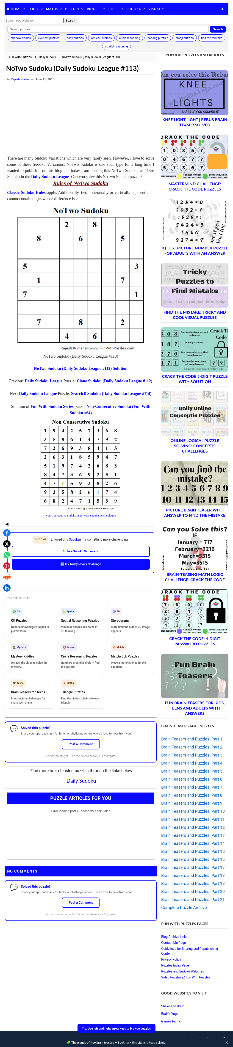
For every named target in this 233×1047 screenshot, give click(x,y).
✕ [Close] (226, 1043)
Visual (154, 9)
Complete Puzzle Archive (184, 907)
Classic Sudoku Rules (26, 192)
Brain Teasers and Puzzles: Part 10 (193, 811)
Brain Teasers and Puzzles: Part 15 (193, 851)
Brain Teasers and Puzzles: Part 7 (191, 787)
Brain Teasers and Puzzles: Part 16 (193, 859)
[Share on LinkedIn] (5, 554)
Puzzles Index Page (175, 965)
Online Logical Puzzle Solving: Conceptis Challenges (194, 445)
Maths (52, 9)
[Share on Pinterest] (5, 532)
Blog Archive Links (174, 937)
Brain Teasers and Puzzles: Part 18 (193, 875)
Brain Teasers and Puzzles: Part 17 (193, 867)
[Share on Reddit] (5, 543)
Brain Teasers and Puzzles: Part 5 (191, 771)
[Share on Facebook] (5, 499)
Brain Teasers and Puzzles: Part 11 (193, 819)
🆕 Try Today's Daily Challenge (80, 564)
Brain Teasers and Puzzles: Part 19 (193, 883)
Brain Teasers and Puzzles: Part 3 (191, 755)
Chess (113, 9)
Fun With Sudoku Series (52, 406)
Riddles (94, 9)
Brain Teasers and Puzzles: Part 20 (193, 891)
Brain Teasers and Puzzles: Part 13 (193, 835)
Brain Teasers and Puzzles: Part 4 (191, 763)
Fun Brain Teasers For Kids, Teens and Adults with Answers (195, 708)
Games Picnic (171, 1021)
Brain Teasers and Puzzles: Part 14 (193, 843)
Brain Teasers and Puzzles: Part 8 (191, 795)
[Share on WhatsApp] (5, 521)
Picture (72, 9)
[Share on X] (5, 510)
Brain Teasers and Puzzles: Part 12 (193, 827)
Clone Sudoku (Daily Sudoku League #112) (114, 381)
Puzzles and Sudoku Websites (182, 971)
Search (218, 29)
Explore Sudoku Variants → (80, 551)
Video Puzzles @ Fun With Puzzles (185, 977)
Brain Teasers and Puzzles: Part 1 (191, 739)
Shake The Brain (172, 1006)
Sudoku (133, 9)
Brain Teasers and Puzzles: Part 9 (191, 803)
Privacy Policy (171, 959)
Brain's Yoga (169, 1014)
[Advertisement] (80, 121)
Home (16, 9)
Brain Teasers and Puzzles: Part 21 (193, 899)
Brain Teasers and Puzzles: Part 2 (191, 747)
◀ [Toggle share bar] (5, 490)
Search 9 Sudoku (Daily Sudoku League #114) (111, 393)
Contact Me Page (173, 943)
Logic (33, 9)
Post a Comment (81, 744)
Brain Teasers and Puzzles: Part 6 (191, 779)
